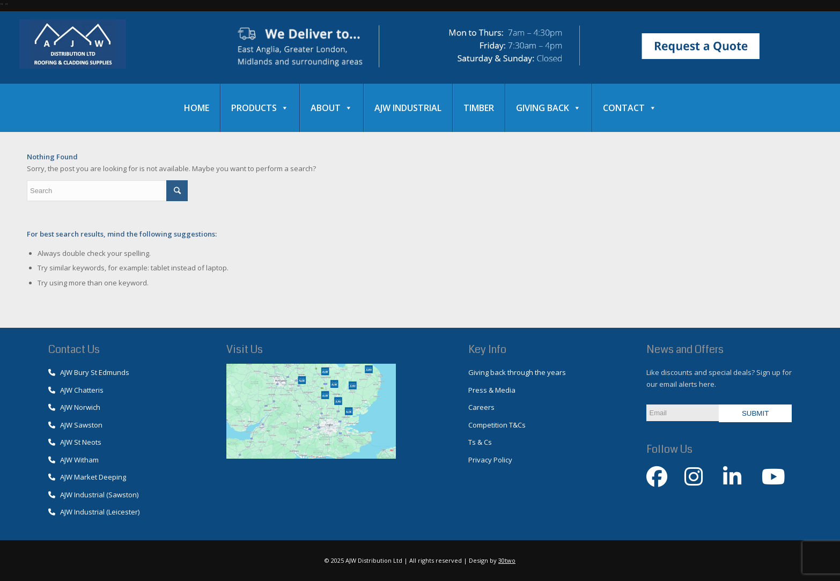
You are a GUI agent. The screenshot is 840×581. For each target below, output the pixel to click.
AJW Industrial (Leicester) (93, 512)
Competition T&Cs (497, 425)
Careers (481, 407)
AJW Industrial (407, 108)
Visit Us (244, 349)
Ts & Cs (480, 442)
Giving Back (548, 108)
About (331, 108)
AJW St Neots (74, 442)
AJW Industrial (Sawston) (93, 494)
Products (260, 108)
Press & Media (491, 390)
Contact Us (74, 349)
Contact (630, 108)
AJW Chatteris (76, 390)
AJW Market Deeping (87, 477)
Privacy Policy (490, 460)
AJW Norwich (74, 407)
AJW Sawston (75, 425)
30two (506, 560)
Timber (478, 108)
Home (196, 108)
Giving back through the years (517, 372)
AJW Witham (73, 460)
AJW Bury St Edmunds (88, 372)
